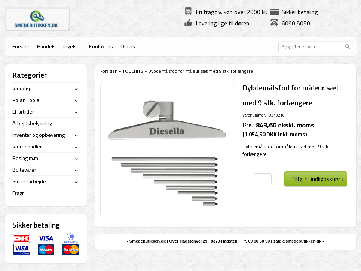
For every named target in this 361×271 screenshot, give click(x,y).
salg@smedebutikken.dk (297, 241)
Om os (127, 46)
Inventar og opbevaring (38, 135)
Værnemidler (27, 146)
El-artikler (23, 111)
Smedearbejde (29, 181)
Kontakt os (101, 46)
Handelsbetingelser (59, 46)
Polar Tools (25, 100)
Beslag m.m (25, 158)
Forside (21, 46)
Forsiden (108, 71)
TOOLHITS (132, 71)
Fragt (18, 193)
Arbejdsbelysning (32, 123)
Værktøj (21, 88)
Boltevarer (24, 170)
